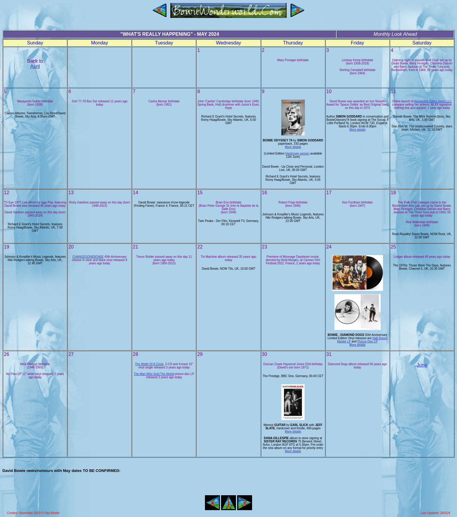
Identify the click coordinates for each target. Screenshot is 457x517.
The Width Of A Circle (149, 364)
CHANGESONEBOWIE (88, 256)
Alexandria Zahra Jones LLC (433, 101)
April (35, 66)
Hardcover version (297, 153)
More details (293, 147)
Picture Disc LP (367, 341)
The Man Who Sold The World (154, 374)
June (422, 365)
